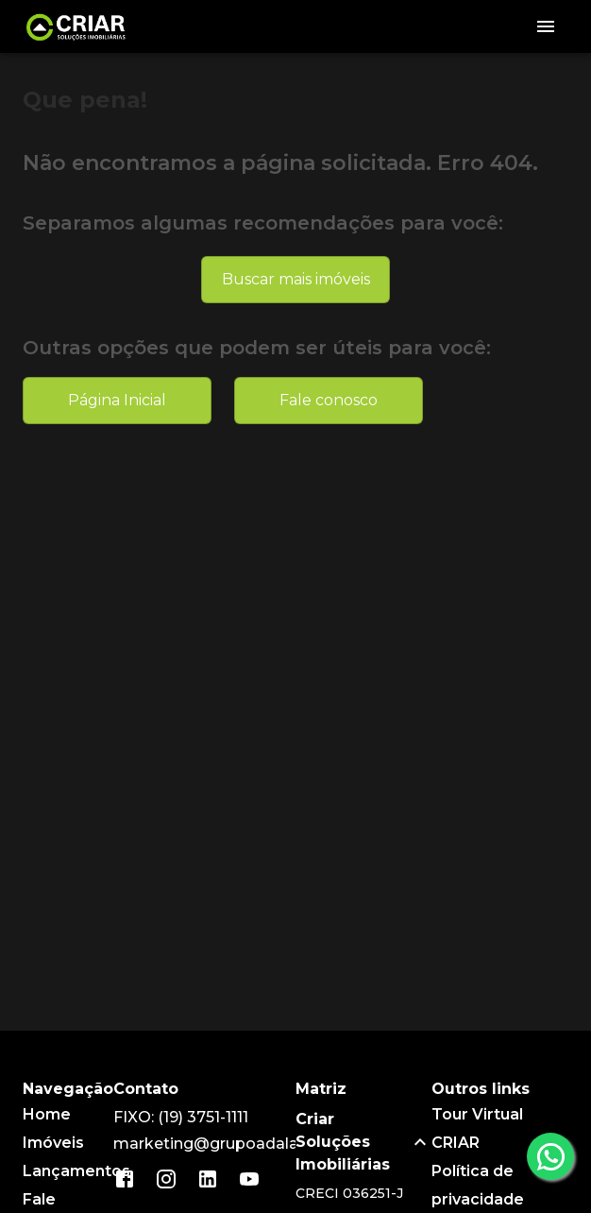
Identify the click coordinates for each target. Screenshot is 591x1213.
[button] (364, 1142)
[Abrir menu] (545, 26)
